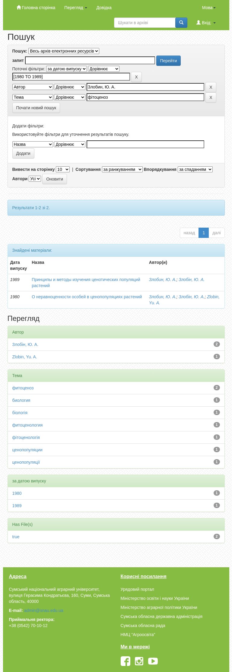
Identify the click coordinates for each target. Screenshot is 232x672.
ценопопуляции (27, 449)
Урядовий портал (137, 589)
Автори (20, 178)
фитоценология (27, 425)
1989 (17, 505)
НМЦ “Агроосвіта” (138, 634)
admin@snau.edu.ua (43, 610)
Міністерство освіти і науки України (155, 598)
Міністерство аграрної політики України (159, 607)
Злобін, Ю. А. (192, 279)
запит (18, 60)
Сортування (87, 169)
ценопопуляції (26, 462)
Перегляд (75, 7)
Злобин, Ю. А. (162, 279)
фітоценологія (26, 437)
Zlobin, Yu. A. (24, 356)
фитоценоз (23, 388)
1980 (17, 493)
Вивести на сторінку (33, 169)
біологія (20, 412)
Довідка (103, 7)
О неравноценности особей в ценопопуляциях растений (87, 296)
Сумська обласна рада (143, 625)
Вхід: (205, 22)
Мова (209, 7)
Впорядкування (160, 169)
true (16, 536)
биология (21, 400)
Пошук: (19, 51)
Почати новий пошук (36, 107)
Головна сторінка (36, 7)
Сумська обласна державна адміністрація (161, 616)
